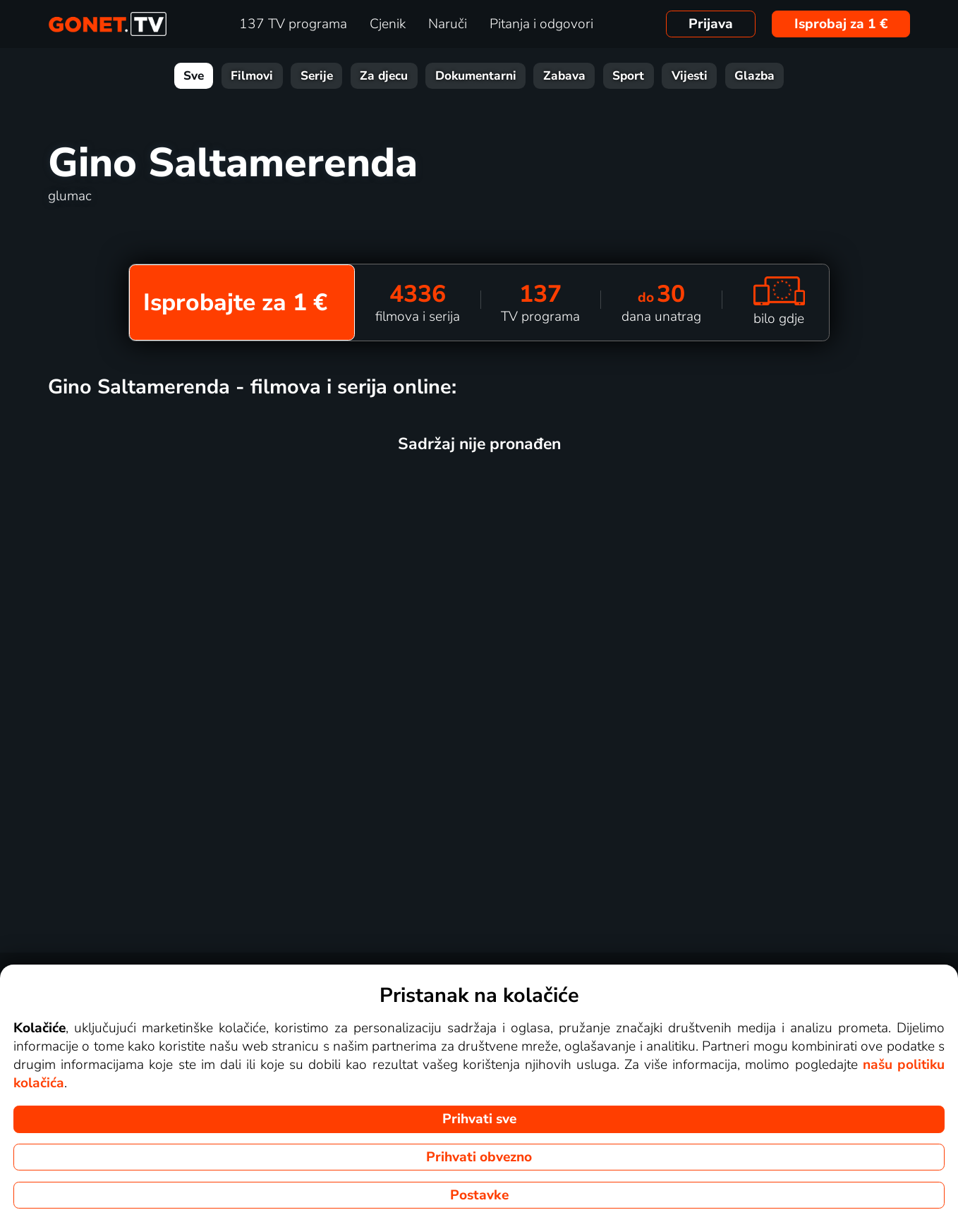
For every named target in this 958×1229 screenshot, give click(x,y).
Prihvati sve (479, 1119)
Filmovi (252, 76)
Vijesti (690, 76)
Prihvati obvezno (479, 1157)
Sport (628, 76)
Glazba (754, 76)
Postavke (479, 1195)
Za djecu (384, 76)
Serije (317, 76)
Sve (193, 76)
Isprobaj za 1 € (841, 24)
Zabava (564, 76)
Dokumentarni (475, 76)
